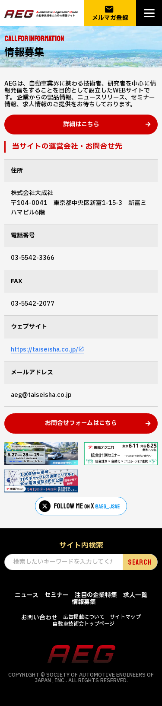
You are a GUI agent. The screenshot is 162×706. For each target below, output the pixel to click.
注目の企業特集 (96, 595)
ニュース (26, 595)
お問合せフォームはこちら (81, 423)
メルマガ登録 (110, 13)
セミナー (56, 595)
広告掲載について (84, 617)
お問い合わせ (39, 617)
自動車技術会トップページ (83, 624)
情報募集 (84, 602)
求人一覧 (135, 595)
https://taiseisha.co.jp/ (44, 349)
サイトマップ (125, 617)
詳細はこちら (81, 124)
